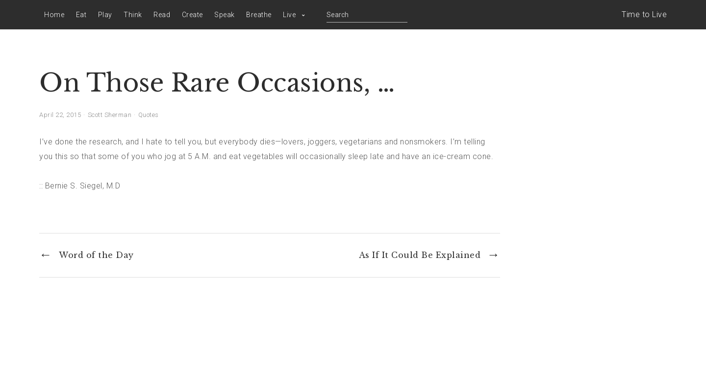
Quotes (148, 114)
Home (54, 15)
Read (161, 15)
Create (192, 15)
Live (289, 15)
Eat (81, 15)
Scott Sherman (110, 114)
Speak (224, 15)
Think (133, 15)
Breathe (259, 15)
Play (105, 15)
